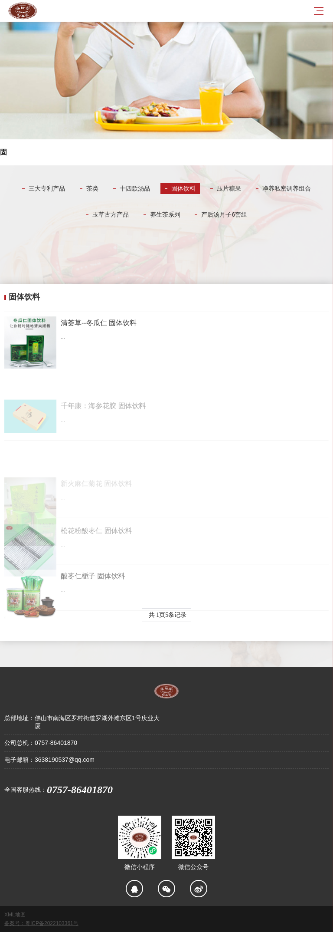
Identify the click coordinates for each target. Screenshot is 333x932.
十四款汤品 (135, 188)
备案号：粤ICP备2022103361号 (41, 923)
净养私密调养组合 (286, 188)
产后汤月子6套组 (224, 214)
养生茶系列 (165, 214)
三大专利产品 (47, 188)
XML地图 (15, 915)
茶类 (92, 188)
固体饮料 (183, 188)
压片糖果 (229, 188)
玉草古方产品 (110, 214)
